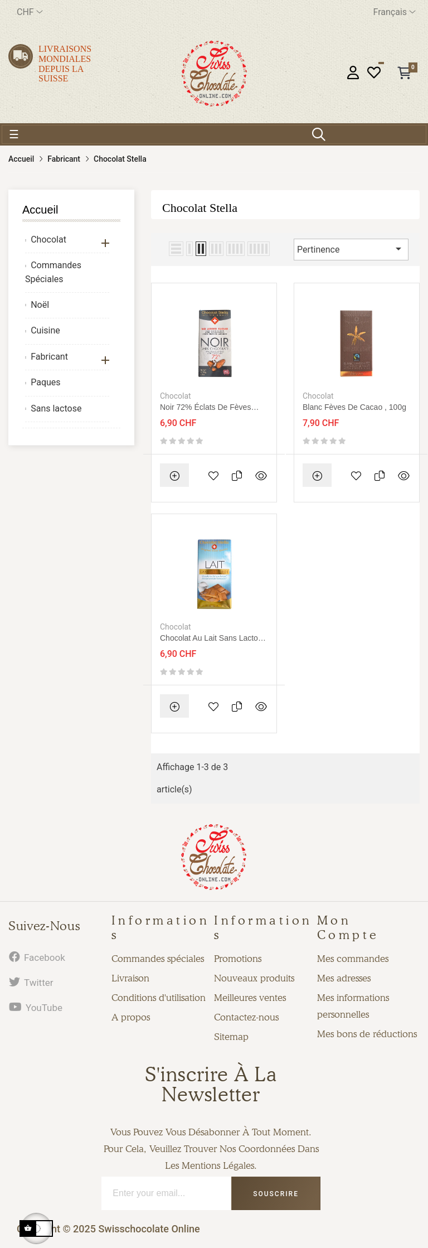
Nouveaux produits (254, 978)
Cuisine (45, 330)
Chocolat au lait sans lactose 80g (213, 638)
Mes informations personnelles (353, 1006)
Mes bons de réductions (367, 1033)
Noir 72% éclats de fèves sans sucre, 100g (205, 407)
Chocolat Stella (199, 208)
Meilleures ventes (250, 997)
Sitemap (231, 1036)
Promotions (237, 958)
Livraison (130, 978)
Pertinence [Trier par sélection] (351, 248)
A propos (130, 1017)
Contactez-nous (246, 1017)
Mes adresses (344, 978)
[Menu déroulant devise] (30, 12)
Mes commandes (352, 958)
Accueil (40, 210)
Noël (40, 304)
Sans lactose (56, 408)
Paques (45, 382)
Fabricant (49, 356)
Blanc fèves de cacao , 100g (354, 407)
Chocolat (48, 239)
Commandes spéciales (157, 958)
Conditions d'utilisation (158, 997)
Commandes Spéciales (53, 272)
